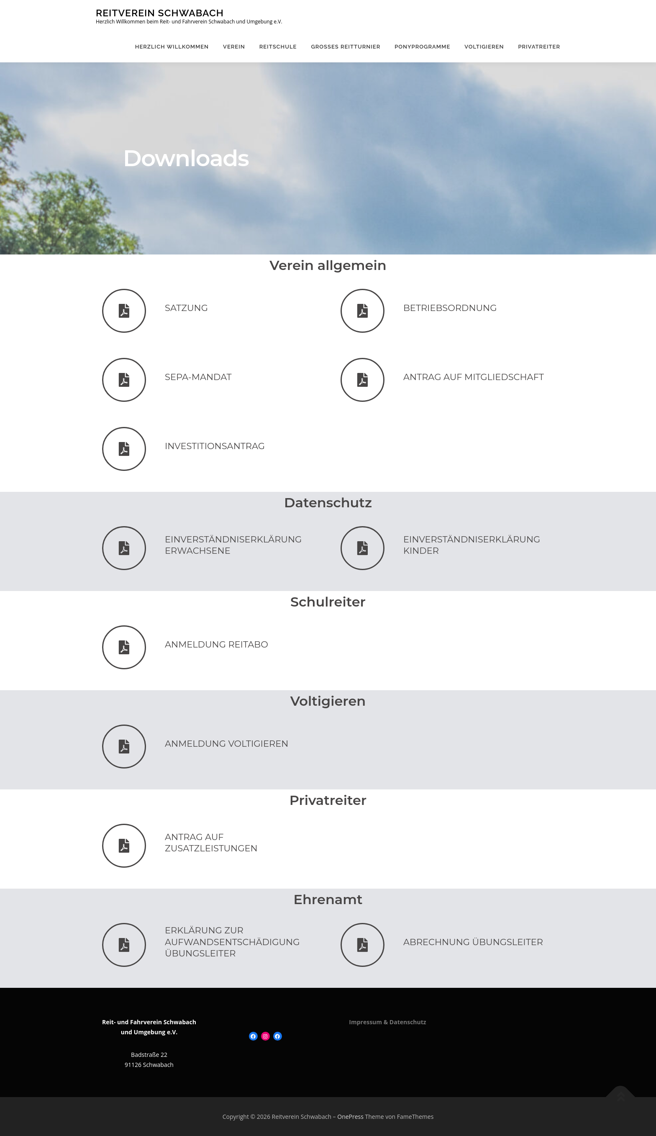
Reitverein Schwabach (160, 12)
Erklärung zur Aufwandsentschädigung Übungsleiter (232, 942)
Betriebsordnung (450, 308)
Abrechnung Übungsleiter (473, 942)
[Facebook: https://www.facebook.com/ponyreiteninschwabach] (277, 1036)
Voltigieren (484, 47)
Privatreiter (539, 47)
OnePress (350, 1117)
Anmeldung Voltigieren (226, 743)
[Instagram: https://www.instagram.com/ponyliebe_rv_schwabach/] (265, 1036)
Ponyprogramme (422, 47)
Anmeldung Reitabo (216, 644)
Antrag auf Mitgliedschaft (473, 377)
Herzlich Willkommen (172, 47)
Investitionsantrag (215, 446)
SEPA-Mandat (198, 377)
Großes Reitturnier (345, 47)
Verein (234, 47)
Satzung (186, 308)
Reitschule (278, 47)
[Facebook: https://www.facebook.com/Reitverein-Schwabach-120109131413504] (253, 1036)
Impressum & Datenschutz (387, 1022)
